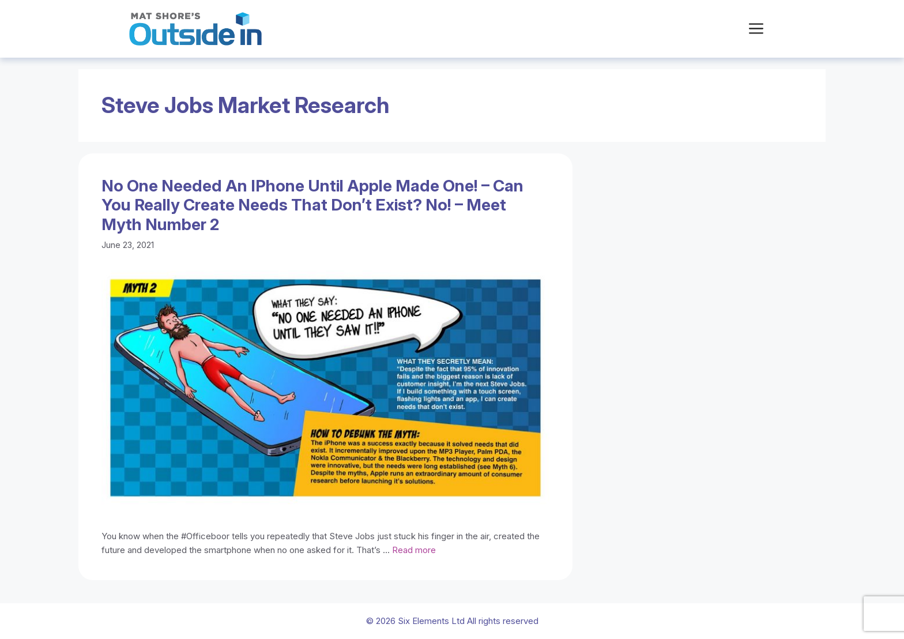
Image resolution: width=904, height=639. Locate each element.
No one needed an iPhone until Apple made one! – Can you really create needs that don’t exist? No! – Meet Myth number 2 (312, 205)
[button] (756, 29)
